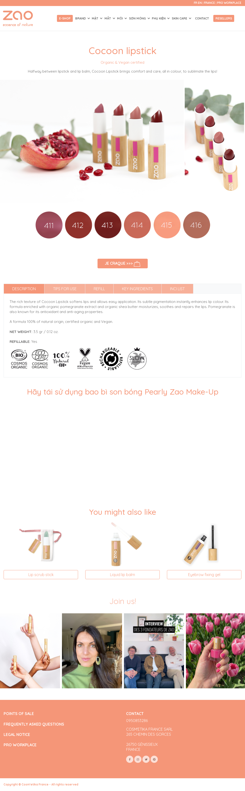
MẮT (108, 18)
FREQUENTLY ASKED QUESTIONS (34, 724)
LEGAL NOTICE (17, 734)
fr (195, 3)
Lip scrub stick (41, 574)
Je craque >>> (122, 264)
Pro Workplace (229, 3)
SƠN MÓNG (138, 18)
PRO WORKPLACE (20, 745)
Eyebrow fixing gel (204, 574)
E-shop (65, 18)
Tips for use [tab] (65, 288)
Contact (202, 18)
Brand (81, 18)
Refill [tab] (99, 288)
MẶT (95, 18)
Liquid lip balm (122, 574)
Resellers (223, 18)
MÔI (120, 18)
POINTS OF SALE (19, 713)
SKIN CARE (180, 18)
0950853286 (137, 720)
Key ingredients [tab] (137, 288)
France (210, 3)
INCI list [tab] (177, 288)
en (200, 3)
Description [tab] (24, 288)
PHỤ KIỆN (159, 18)
